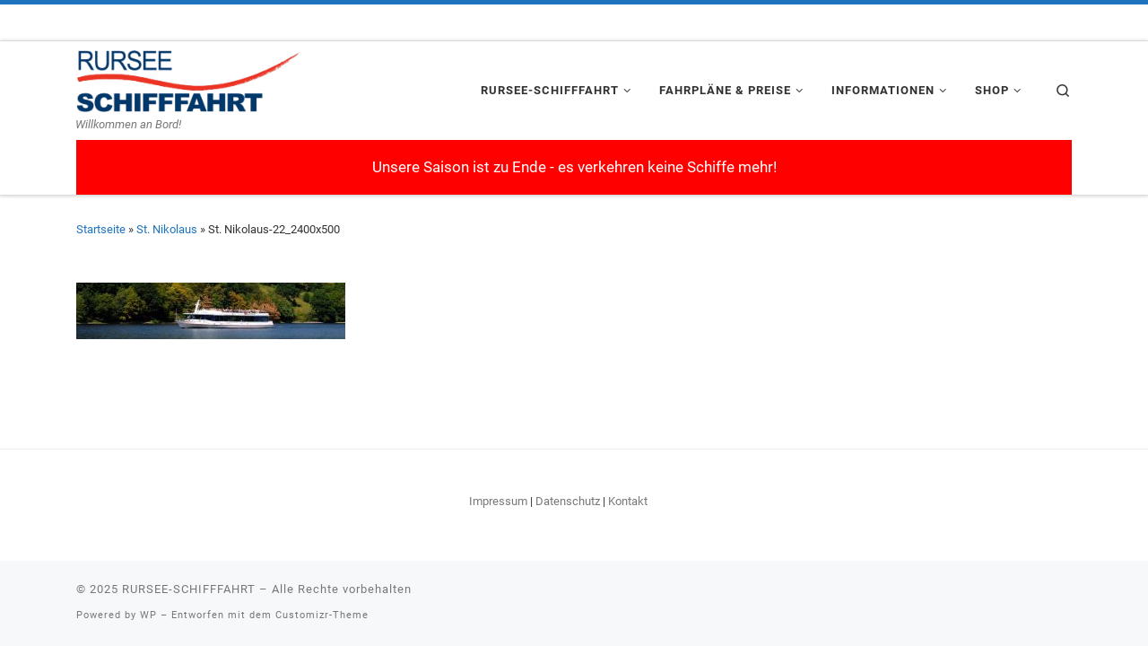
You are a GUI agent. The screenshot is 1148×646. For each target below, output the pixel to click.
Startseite (101, 229)
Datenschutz (567, 501)
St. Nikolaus (166, 229)
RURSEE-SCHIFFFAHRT (189, 589)
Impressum (498, 501)
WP (148, 615)
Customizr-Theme (322, 615)
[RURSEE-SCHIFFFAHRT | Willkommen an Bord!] (188, 78)
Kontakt (628, 501)
